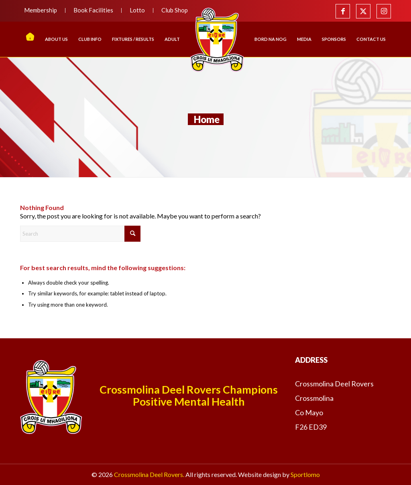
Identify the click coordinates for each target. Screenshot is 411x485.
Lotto (137, 10)
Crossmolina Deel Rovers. (149, 474)
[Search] (80, 234)
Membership (40, 10)
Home (207, 119)
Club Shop (174, 10)
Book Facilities (93, 10)
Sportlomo (305, 474)
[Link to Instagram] (383, 11)
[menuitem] (42, 10)
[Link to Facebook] (343, 11)
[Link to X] (363, 11)
